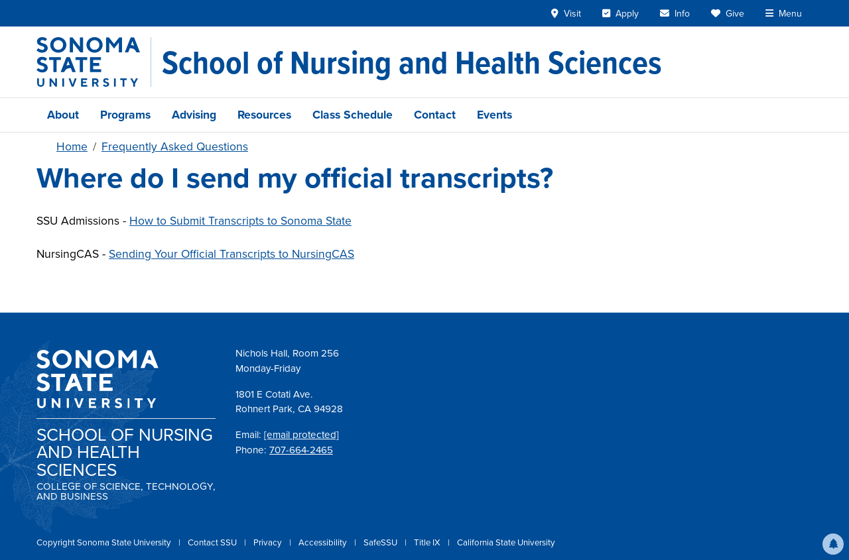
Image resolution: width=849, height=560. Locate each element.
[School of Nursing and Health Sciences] (412, 62)
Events (494, 114)
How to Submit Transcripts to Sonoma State (240, 220)
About (63, 114)
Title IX (428, 542)
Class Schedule (352, 114)
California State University (506, 542)
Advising (194, 114)
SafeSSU (381, 542)
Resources (264, 114)
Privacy (268, 542)
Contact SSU (213, 542)
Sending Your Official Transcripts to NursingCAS (231, 253)
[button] (833, 544)
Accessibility (323, 542)
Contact (435, 114)
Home (72, 146)
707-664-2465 (301, 450)
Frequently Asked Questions (174, 146)
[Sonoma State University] (93, 62)
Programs (125, 114)
